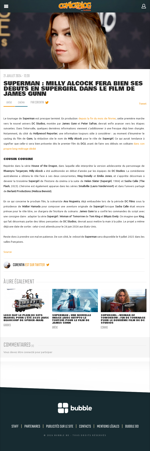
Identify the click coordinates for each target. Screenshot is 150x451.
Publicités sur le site (59, 427)
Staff (15, 427)
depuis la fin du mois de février (97, 118)
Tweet (142, 103)
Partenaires (32, 427)
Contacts (85, 427)
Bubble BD (132, 427)
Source (8, 251)
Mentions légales (108, 427)
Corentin (14, 265)
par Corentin (38, 102)
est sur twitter (37, 265)
